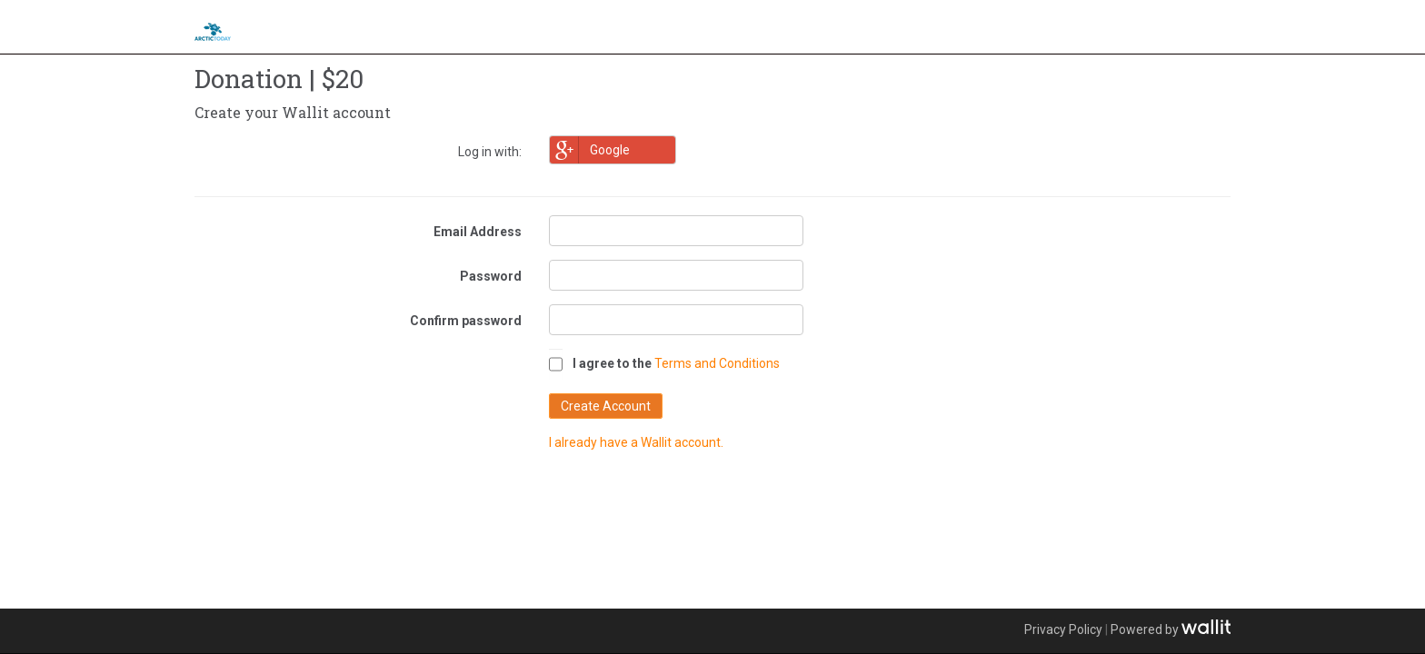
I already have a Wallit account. (636, 442)
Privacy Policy (1063, 629)
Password (491, 276)
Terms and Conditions (717, 363)
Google (590, 150)
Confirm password (466, 320)
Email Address (477, 231)
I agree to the (612, 363)
